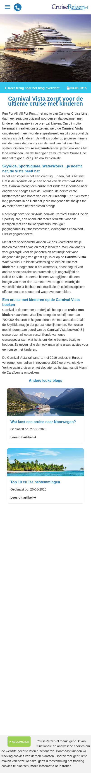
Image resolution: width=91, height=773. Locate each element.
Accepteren (19, 741)
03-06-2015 (76, 88)
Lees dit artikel (23, 437)
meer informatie (42, 766)
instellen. (65, 766)
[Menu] (7, 7)
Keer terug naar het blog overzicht (32, 88)
